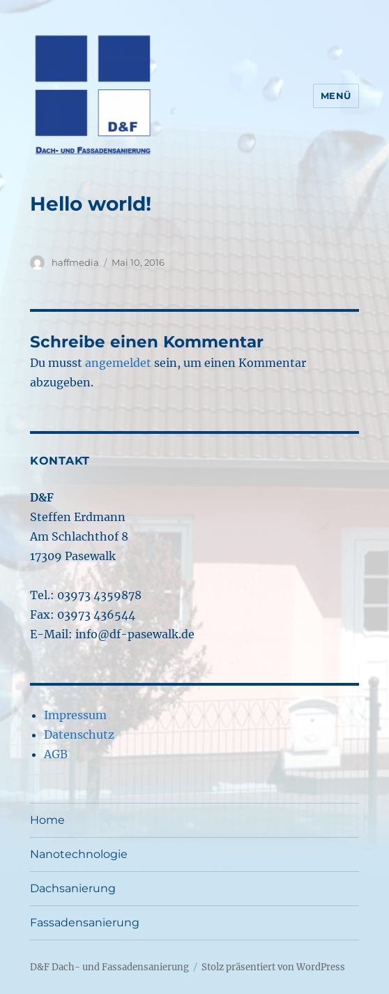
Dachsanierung (73, 888)
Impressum (75, 715)
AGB (56, 754)
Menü (336, 95)
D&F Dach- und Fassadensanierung (109, 967)
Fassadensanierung (84, 922)
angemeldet (118, 363)
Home (47, 820)
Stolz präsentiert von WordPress (273, 967)
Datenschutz (79, 734)
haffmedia (75, 262)
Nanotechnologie (79, 854)
